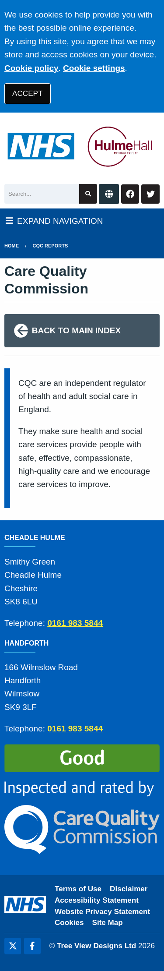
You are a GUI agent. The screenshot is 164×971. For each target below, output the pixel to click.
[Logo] (82, 146)
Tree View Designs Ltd (96, 946)
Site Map (107, 922)
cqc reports (50, 245)
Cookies (69, 922)
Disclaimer (128, 889)
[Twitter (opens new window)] (12, 946)
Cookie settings (94, 68)
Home (11, 245)
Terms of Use (78, 889)
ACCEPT (27, 93)
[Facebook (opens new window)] (32, 946)
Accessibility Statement (97, 900)
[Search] (41, 194)
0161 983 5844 (75, 623)
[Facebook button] (130, 194)
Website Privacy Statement (102, 911)
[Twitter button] (150, 194)
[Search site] (88, 194)
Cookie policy (31, 68)
